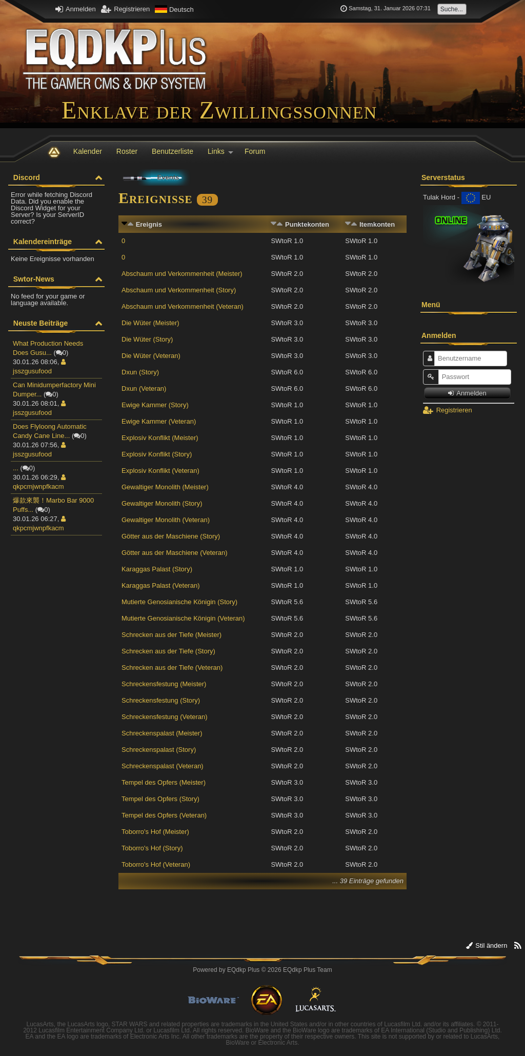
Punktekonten (307, 224)
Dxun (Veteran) (144, 388)
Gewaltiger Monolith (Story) (162, 503)
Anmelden (75, 9)
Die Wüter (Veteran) (151, 356)
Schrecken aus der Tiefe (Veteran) (172, 667)
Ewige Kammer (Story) (155, 405)
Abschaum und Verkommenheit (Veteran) (183, 306)
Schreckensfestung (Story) (161, 700)
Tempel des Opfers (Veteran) (164, 815)
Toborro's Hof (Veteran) (156, 864)
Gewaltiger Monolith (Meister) (165, 487)
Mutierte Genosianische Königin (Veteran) (183, 618)
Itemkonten (377, 224)
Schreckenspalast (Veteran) (163, 766)
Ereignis (149, 224)
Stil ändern (487, 945)
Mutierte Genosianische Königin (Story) (179, 602)
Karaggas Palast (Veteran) (160, 585)
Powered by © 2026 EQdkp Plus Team (262, 969)
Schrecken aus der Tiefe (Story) (168, 651)
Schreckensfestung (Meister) (164, 684)
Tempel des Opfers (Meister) (164, 782)
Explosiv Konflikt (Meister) (160, 438)
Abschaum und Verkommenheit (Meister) (182, 273)
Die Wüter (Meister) (150, 323)
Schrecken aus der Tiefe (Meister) (171, 635)
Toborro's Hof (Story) (152, 848)
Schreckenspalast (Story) (159, 749)
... (15, 468)
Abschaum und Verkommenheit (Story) (179, 290)
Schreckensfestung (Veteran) (165, 717)
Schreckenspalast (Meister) (162, 733)
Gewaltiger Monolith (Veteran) (166, 520)
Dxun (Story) (140, 372)
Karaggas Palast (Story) (157, 569)
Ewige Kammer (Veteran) (159, 421)
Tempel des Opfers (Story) (160, 799)
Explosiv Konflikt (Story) (157, 454)
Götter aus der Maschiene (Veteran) (175, 552)
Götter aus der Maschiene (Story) (171, 536)
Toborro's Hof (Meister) (155, 831)
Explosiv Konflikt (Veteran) (160, 470)
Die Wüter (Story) (147, 339)
